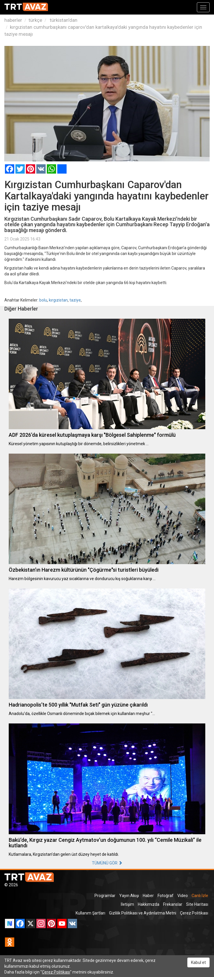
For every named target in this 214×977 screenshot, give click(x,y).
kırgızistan (58, 300)
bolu (43, 300)
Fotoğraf (166, 895)
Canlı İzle (200, 895)
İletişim (127, 904)
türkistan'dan (63, 20)
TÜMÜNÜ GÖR (107, 863)
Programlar (104, 895)
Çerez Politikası (194, 913)
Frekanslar (172, 904)
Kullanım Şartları (90, 913)
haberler (13, 20)
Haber (148, 895)
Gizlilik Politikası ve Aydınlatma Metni (142, 913)
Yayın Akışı (129, 895)
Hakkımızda (148, 904)
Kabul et (198, 962)
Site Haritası (197, 904)
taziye (75, 300)
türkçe (35, 20)
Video (182, 895)
